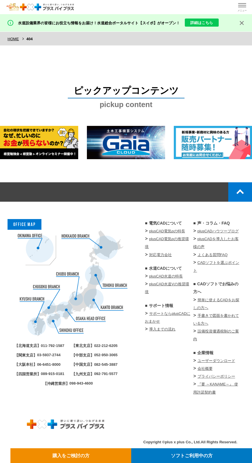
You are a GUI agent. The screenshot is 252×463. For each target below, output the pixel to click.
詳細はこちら (201, 23)
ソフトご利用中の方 (192, 455)
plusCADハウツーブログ (218, 231)
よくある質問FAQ (213, 255)
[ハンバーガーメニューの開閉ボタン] (242, 7)
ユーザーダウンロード (216, 361)
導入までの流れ (162, 329)
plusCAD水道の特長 (166, 276)
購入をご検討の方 (71, 455)
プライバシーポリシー (216, 376)
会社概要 (205, 368)
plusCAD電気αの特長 (167, 231)
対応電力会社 (160, 255)
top (240, 192)
